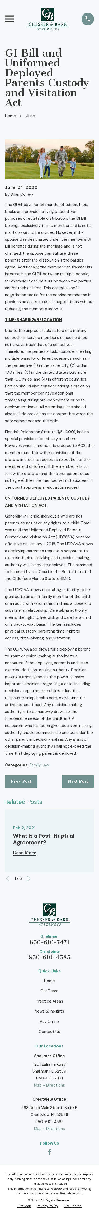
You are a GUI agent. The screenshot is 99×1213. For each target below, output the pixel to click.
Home (49, 980)
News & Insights (49, 1011)
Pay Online (49, 1021)
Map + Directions (49, 1085)
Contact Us (49, 1031)
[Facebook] (49, 1152)
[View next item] (28, 878)
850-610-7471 (49, 942)
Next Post (78, 781)
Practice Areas (49, 1001)
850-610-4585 (49, 957)
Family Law (39, 765)
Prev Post (21, 781)
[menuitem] (24, 1206)
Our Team (49, 991)
